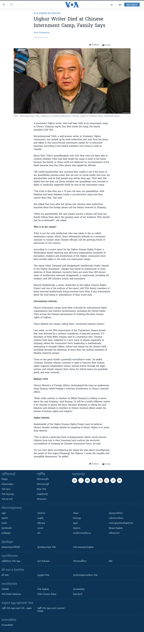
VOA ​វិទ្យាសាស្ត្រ (8, 494)
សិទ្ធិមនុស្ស (41, 523)
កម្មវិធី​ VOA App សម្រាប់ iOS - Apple (17, 608)
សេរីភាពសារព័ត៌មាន (116, 518)
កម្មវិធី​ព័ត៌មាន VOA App (11, 561)
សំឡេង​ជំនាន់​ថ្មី (42, 494)
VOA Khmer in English (47, 13)
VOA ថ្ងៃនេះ (6, 489)
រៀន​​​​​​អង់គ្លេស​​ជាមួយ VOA (46, 547)
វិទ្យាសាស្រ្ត (77, 518)
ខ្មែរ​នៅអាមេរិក (7, 528)
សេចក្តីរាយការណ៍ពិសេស (82, 533)
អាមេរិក (4, 523)
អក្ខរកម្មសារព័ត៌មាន (116, 513)
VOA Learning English (83, 547)
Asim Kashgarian (41, 32)
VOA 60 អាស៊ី (7, 499)
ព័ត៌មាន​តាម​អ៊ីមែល (79, 561)
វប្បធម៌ (75, 523)
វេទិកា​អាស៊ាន (41, 499)
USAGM (5, 589)
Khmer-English (116, 528)
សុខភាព (40, 528)
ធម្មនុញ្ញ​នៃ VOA (43, 575)
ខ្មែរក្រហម (76, 528)
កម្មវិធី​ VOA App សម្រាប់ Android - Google (51, 610)
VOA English (43, 589)
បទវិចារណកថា (114, 533)
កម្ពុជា (4, 513)
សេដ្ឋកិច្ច (40, 518)
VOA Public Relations (11, 594)
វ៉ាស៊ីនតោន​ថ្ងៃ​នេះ (8, 484)
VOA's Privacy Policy (46, 594)
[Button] (94, 45)
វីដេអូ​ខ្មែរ (5, 479)
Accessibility (79, 589)
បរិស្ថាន (75, 513)
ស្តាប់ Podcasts (43, 561)
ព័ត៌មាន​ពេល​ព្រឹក (43, 479)
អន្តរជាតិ (5, 518)
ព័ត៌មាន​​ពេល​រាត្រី (43, 484)
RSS (110, 561)
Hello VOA (41, 489)
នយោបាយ (41, 513)
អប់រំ (38, 533)
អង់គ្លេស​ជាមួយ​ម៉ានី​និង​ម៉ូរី (11, 547)
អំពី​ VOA (5, 575)
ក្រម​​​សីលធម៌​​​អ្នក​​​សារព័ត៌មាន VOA (85, 575)
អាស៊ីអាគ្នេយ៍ (6, 533)
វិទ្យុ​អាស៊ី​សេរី (77, 594)
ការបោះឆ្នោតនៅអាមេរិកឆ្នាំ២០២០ (121, 523)
